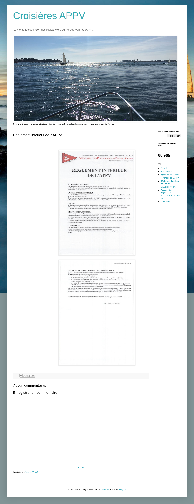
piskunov (104, 489)
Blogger (122, 489)
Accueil (81, 467)
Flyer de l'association (170, 174)
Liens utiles (165, 201)
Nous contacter (167, 171)
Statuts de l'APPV (168, 187)
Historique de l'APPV (170, 178)
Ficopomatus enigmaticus (166, 191)
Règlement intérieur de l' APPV (170, 182)
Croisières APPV (49, 15)
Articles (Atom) (31, 472)
